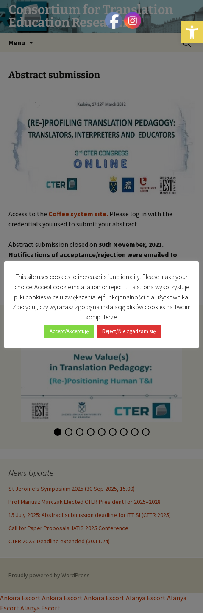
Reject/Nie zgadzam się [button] (129, 331)
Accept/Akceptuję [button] (69, 331)
